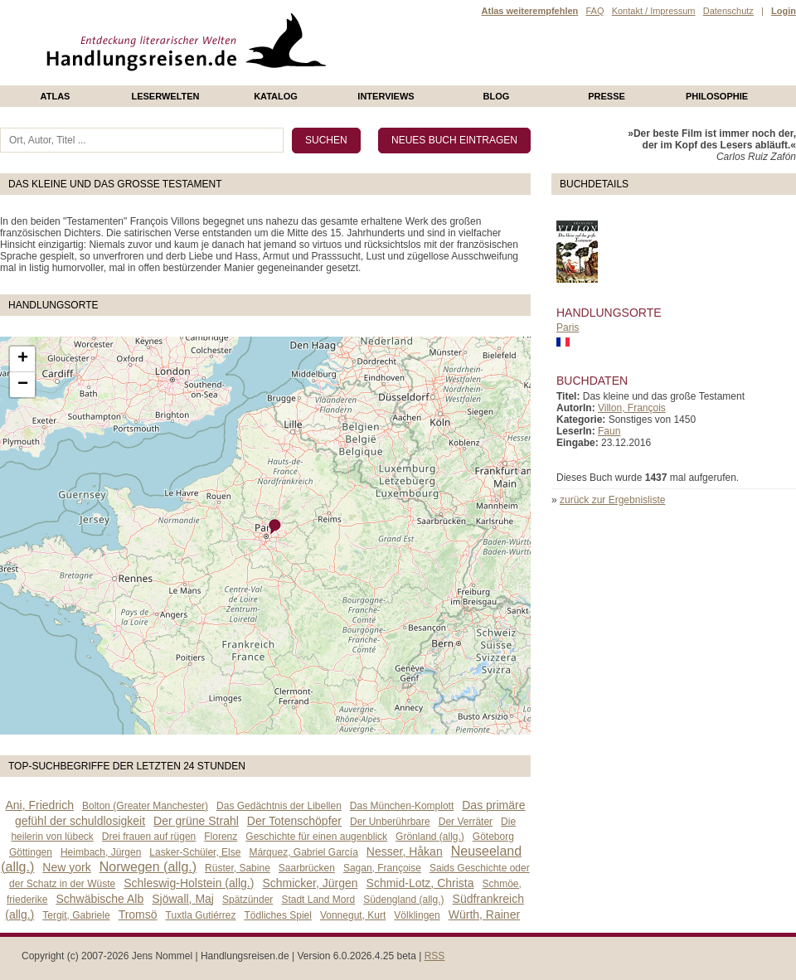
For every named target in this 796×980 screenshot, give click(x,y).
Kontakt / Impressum (654, 11)
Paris (567, 327)
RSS (435, 956)
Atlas (55, 96)
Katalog (276, 96)
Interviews (385, 96)
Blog (496, 96)
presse (606, 96)
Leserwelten (165, 96)
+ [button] (22, 359)
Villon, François (632, 408)
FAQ (594, 11)
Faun (609, 431)
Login (783, 11)
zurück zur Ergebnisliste (612, 500)
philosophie (717, 96)
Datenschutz (728, 11)
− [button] (22, 384)
